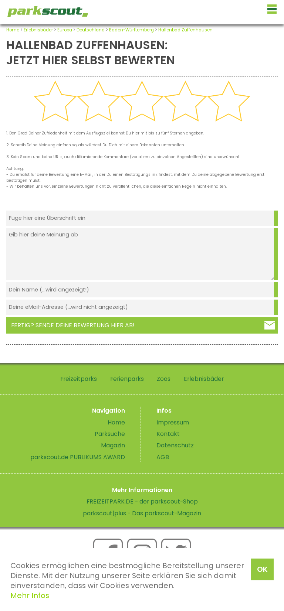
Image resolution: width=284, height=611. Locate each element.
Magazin (113, 445)
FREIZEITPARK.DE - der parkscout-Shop (142, 501)
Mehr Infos (29, 595)
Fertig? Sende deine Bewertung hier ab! (73, 325)
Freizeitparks (78, 379)
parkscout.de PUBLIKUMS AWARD (77, 457)
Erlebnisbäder (38, 30)
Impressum (172, 422)
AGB (162, 457)
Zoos (163, 379)
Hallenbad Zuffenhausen (185, 30)
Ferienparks (127, 379)
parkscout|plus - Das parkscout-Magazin (142, 513)
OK (262, 569)
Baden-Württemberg (131, 30)
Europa (64, 30)
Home (12, 30)
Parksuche (110, 434)
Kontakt (168, 434)
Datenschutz (175, 445)
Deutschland (91, 30)
